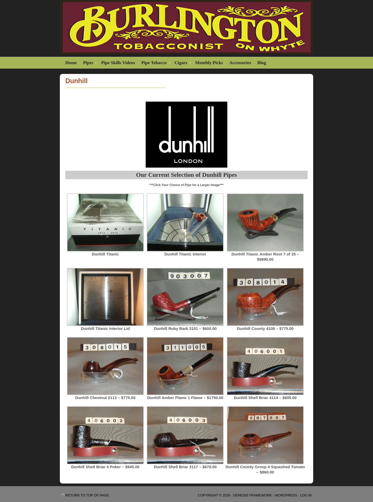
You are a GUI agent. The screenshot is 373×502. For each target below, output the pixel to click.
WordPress (286, 495)
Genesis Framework (252, 495)
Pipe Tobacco (155, 63)
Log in (306, 495)
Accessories (240, 62)
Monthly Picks (209, 62)
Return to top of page (87, 495)
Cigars (181, 63)
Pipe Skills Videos (118, 62)
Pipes (88, 63)
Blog (261, 62)
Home (71, 62)
